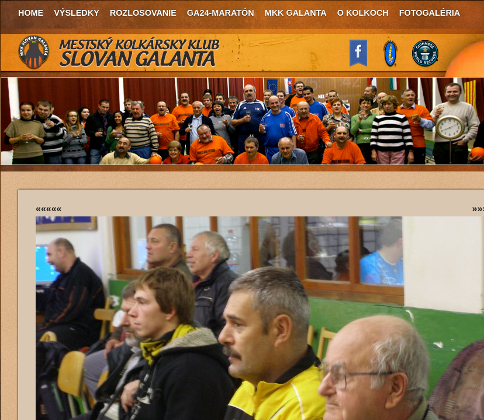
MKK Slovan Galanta (119, 52)
